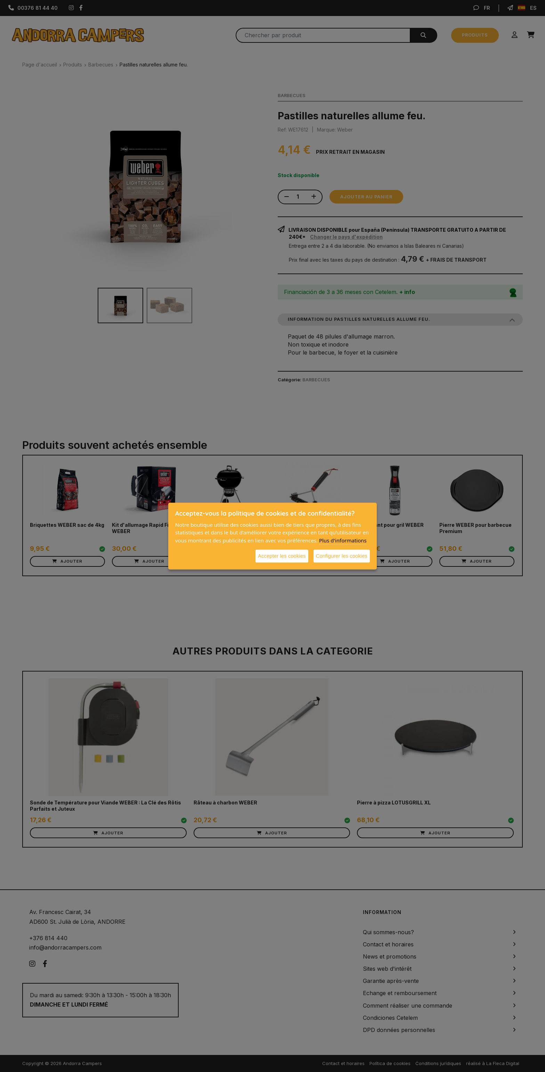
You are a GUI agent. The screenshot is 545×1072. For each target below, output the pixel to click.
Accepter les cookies (282, 556)
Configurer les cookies (341, 556)
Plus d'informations (343, 540)
